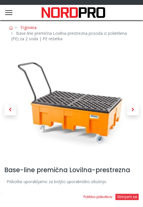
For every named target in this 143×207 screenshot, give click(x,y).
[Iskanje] (54, 197)
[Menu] (9, 13)
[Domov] (19, 197)
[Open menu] (89, 198)
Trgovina (28, 27)
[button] (10, 109)
